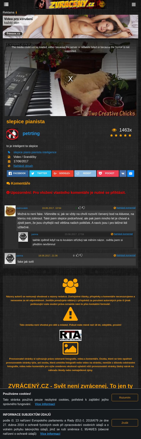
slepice (18, 152)
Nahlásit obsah (23, 165)
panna (34, 234)
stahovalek (22, 208)
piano (27, 152)
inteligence (49, 152)
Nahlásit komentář (126, 207)
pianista (36, 152)
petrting (31, 133)
